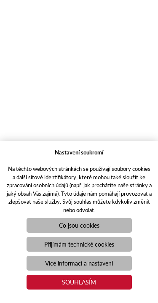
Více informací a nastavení (79, 263)
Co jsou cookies (79, 225)
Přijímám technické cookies (79, 244)
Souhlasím (79, 282)
